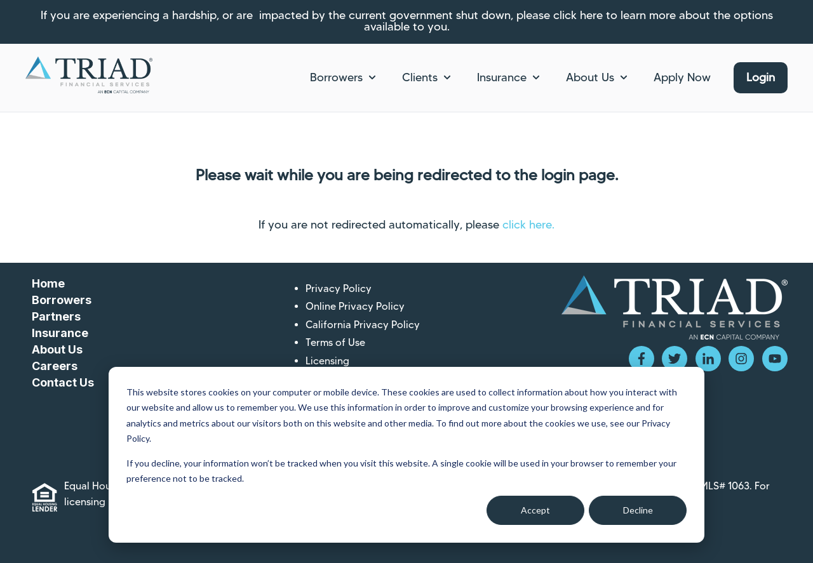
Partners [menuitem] (56, 316)
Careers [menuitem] (54, 366)
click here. (528, 225)
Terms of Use (335, 342)
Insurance (502, 77)
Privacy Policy (339, 288)
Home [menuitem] (48, 283)
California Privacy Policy (363, 325)
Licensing (327, 361)
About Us (590, 77)
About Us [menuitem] (57, 349)
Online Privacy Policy (355, 306)
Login (760, 77)
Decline (638, 510)
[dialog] (406, 455)
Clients (420, 77)
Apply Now (682, 77)
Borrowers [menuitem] (61, 300)
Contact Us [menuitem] (63, 382)
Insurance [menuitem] (60, 333)
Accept (535, 510)
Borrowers (336, 77)
